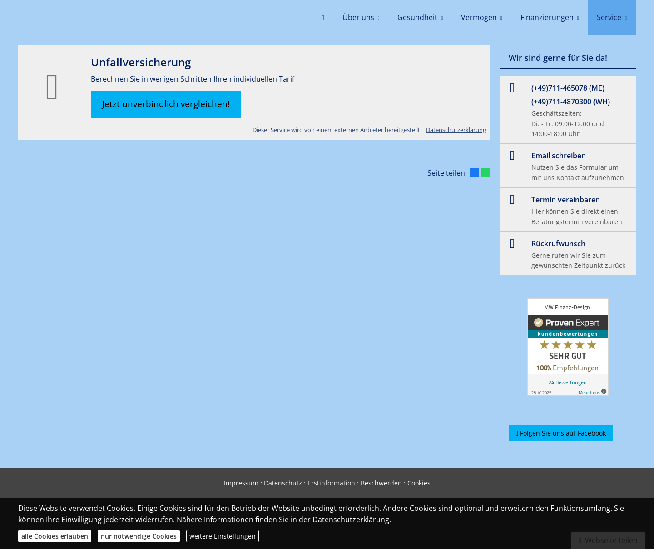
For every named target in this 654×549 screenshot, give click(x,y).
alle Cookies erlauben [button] (54, 536)
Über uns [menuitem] (358, 17)
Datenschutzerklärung (456, 130)
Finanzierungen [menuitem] (547, 17)
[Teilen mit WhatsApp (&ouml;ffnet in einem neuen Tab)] (485, 172)
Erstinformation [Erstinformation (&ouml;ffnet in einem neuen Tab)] (331, 483)
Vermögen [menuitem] (479, 17)
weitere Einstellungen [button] (222, 536)
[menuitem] (322, 18)
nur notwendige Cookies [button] (139, 536)
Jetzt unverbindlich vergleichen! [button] (166, 104)
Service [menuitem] (609, 17)
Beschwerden (381, 483)
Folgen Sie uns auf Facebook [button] (561, 433)
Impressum (241, 483)
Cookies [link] (419, 483)
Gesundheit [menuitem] (417, 17)
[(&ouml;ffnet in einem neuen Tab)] (568, 347)
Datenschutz (283, 483)
